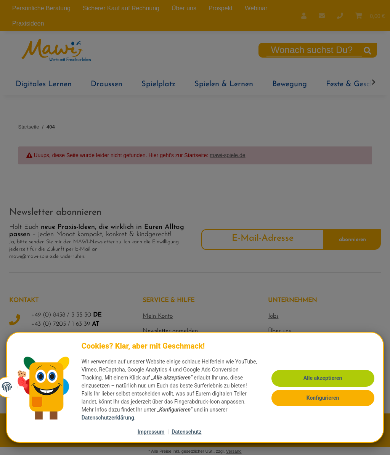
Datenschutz (187, 432)
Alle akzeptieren (321, 374)
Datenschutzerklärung (109, 418)
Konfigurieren (321, 393)
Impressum (151, 432)
